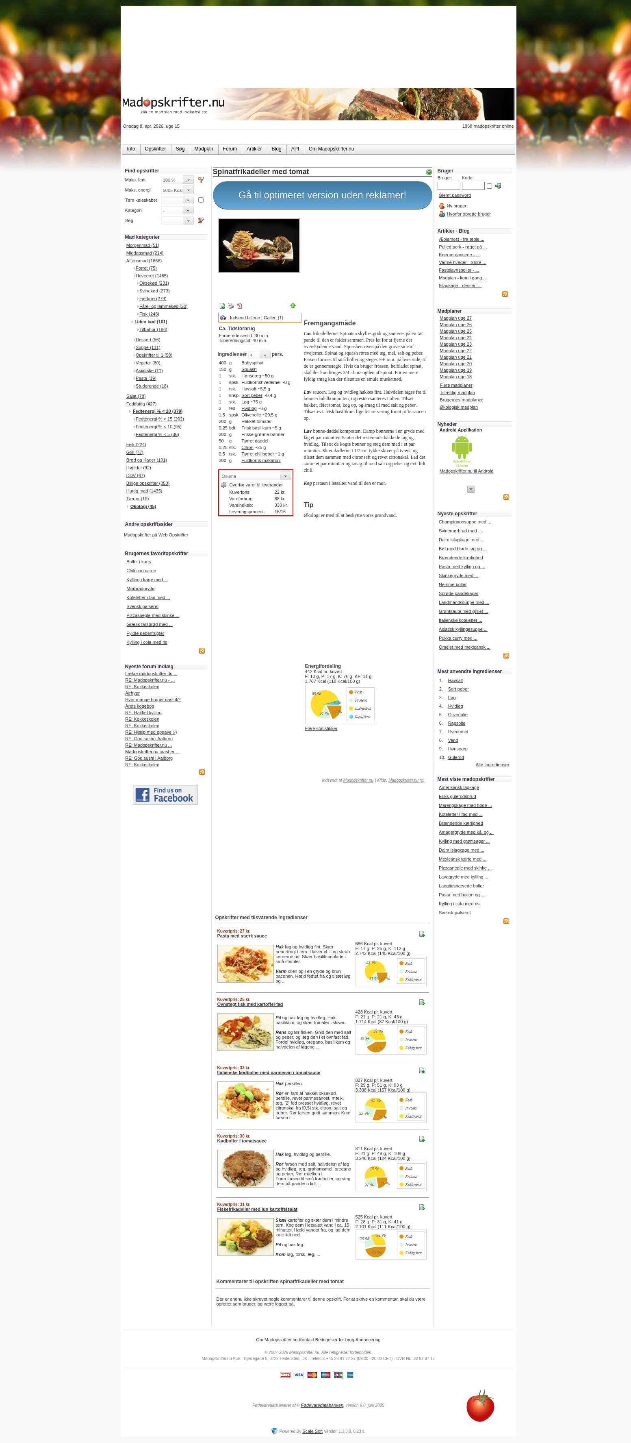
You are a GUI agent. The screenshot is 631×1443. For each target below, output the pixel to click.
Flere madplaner (456, 385)
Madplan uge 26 (456, 324)
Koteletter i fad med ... (148, 597)
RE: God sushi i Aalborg (149, 738)
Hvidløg (248, 408)
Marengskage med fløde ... (465, 805)
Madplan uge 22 (456, 350)
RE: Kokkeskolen (142, 686)
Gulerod (456, 757)
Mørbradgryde (140, 588)
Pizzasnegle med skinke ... (152, 615)
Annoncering (368, 1339)
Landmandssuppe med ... (464, 602)
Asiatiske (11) (149, 370)
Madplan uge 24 (456, 337)
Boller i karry (138, 561)
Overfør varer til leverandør (256, 484)
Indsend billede (245, 317)
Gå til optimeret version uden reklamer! (323, 195)
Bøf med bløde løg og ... (463, 548)
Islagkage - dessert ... (460, 285)
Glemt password (455, 195)
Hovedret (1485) (152, 275)
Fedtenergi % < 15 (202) (160, 418)
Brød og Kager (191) (146, 460)
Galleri (270, 317)
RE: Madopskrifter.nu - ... (150, 680)
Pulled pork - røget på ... (463, 246)
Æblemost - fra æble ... (461, 239)
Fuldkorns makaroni (261, 460)
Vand (453, 740)
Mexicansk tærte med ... (462, 859)
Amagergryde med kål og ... (466, 832)
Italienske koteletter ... (460, 620)
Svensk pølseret (142, 606)
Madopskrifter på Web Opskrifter (156, 534)
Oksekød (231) (154, 283)
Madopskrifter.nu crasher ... (152, 751)
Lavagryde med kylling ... (463, 876)
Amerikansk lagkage (459, 787)
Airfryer (132, 693)
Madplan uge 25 (456, 331)
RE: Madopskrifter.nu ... (148, 745)
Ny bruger (456, 205)
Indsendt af (347, 780)
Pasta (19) (146, 378)
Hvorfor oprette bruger (469, 213)
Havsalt (248, 388)
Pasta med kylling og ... (462, 566)
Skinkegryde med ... (458, 575)
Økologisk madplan (459, 407)
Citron (247, 447)
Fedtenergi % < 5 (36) (157, 434)
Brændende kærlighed (461, 557)
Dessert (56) (148, 339)
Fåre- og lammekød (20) (163, 306)
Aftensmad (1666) (144, 260)
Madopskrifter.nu (358, 780)
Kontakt (306, 1339)
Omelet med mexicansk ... (464, 647)
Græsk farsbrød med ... (149, 624)
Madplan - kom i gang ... (463, 277)
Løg (245, 401)
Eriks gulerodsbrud (457, 796)
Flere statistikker (321, 728)
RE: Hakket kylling (143, 712)
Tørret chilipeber (257, 453)
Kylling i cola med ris (146, 642)
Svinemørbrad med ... (460, 530)
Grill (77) (134, 452)
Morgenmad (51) (142, 245)
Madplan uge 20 (456, 363)
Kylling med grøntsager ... (464, 841)
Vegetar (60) (148, 362)
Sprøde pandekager (458, 593)
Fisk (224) (136, 444)
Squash (248, 369)
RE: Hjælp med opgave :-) (151, 732)
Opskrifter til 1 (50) (154, 355)
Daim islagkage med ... (461, 539)
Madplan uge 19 (456, 370)
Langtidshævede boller (461, 885)
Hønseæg (251, 375)
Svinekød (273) (154, 290)
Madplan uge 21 (456, 357)
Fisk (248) (149, 314)
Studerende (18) (152, 386)
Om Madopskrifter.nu (276, 1339)
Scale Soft (312, 1431)
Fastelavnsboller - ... (459, 270)
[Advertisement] (366, 265)
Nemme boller (452, 584)
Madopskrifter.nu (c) (406, 780)
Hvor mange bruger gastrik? (152, 699)
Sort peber (251, 395)
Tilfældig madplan (457, 392)
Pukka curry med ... (458, 638)
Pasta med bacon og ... (462, 894)
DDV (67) (135, 475)
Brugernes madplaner (461, 399)
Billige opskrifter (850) (147, 483)
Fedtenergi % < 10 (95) (159, 426)
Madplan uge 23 (456, 344)
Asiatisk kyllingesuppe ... (463, 629)
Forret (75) (146, 268)
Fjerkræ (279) (153, 298)
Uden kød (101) (151, 321)
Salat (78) (136, 396)
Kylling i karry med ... (147, 579)
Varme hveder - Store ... (462, 262)
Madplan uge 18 (456, 376)
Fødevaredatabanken (322, 1405)
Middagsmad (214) (145, 253)
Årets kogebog (139, 706)
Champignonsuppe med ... (465, 521)
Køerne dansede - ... (459, 254)
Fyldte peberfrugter (145, 633)
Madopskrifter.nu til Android (467, 471)
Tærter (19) (137, 498)
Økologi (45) (143, 506)
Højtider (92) (138, 467)
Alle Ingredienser (493, 764)
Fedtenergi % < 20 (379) (158, 411)
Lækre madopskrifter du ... (151, 673)
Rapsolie (457, 723)
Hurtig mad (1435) (144, 490)
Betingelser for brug (334, 1339)
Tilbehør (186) (153, 329)
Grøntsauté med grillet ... (463, 611)
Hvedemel (458, 731)
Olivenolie (251, 414)
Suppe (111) (148, 347)
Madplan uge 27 (456, 318)
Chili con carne (141, 570)
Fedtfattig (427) (141, 403)
